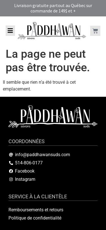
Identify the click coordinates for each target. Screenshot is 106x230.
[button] (10, 30)
